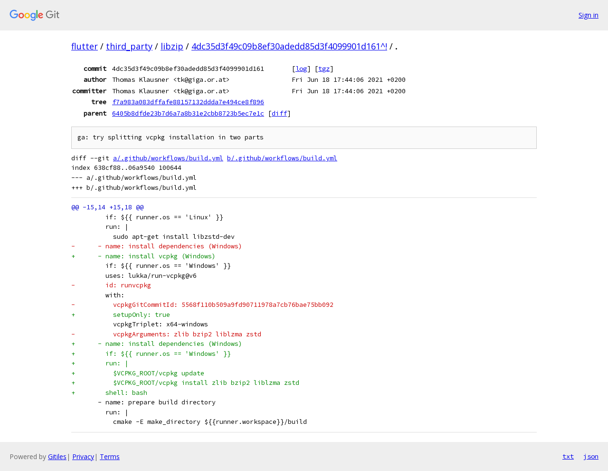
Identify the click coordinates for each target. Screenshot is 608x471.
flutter (84, 46)
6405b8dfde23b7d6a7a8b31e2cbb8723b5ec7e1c (188, 113)
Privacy (83, 456)
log (301, 68)
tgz (324, 68)
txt (568, 456)
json (590, 456)
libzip (172, 46)
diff (279, 113)
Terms (110, 456)
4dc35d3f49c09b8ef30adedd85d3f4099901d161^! (289, 46)
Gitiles (57, 456)
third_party (129, 46)
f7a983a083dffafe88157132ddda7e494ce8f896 (188, 102)
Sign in (588, 15)
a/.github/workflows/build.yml (168, 158)
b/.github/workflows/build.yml (282, 158)
